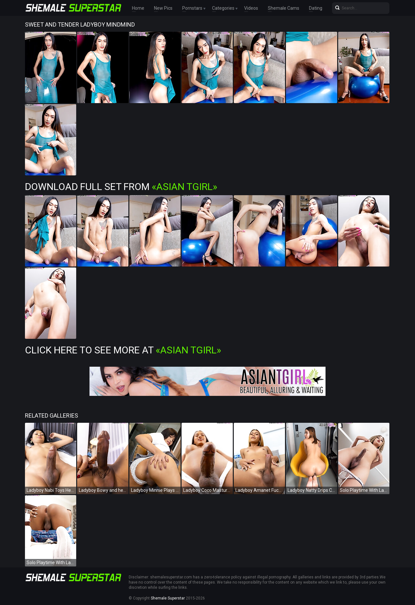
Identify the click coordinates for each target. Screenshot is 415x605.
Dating (315, 8)
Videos (251, 8)
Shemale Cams (283, 8)
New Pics (163, 8)
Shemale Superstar (168, 598)
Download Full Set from (121, 186)
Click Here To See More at (123, 350)
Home (138, 8)
